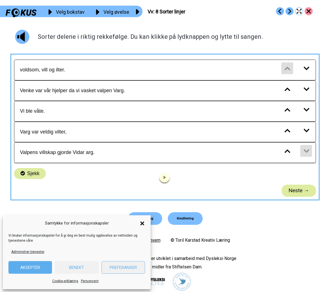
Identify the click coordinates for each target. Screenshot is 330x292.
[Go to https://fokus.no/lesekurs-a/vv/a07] (280, 11)
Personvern (90, 281)
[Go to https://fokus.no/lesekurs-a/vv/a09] (289, 11)
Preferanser (123, 267)
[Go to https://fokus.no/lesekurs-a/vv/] (308, 11)
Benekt (76, 267)
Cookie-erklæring (65, 281)
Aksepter (30, 267)
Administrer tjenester (27, 252)
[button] (142, 223)
